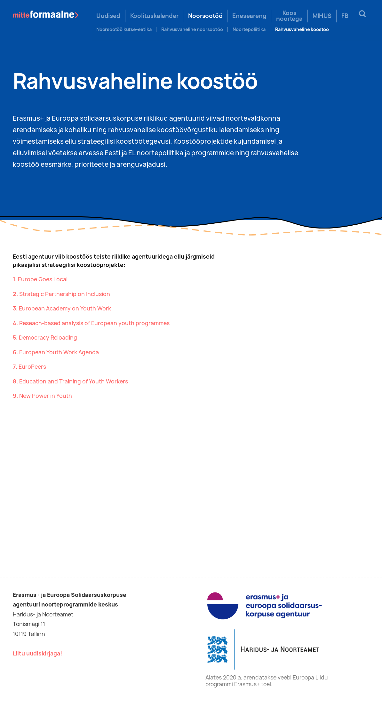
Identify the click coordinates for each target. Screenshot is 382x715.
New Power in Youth (45, 395)
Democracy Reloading (48, 337)
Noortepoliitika (249, 29)
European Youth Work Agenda (59, 352)
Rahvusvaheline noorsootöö (192, 29)
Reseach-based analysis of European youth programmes (94, 323)
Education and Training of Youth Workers (73, 381)
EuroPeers (32, 366)
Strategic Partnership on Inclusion (64, 294)
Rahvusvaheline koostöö (302, 29)
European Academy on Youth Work (65, 308)
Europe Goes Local (43, 279)
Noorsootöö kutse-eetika (123, 29)
